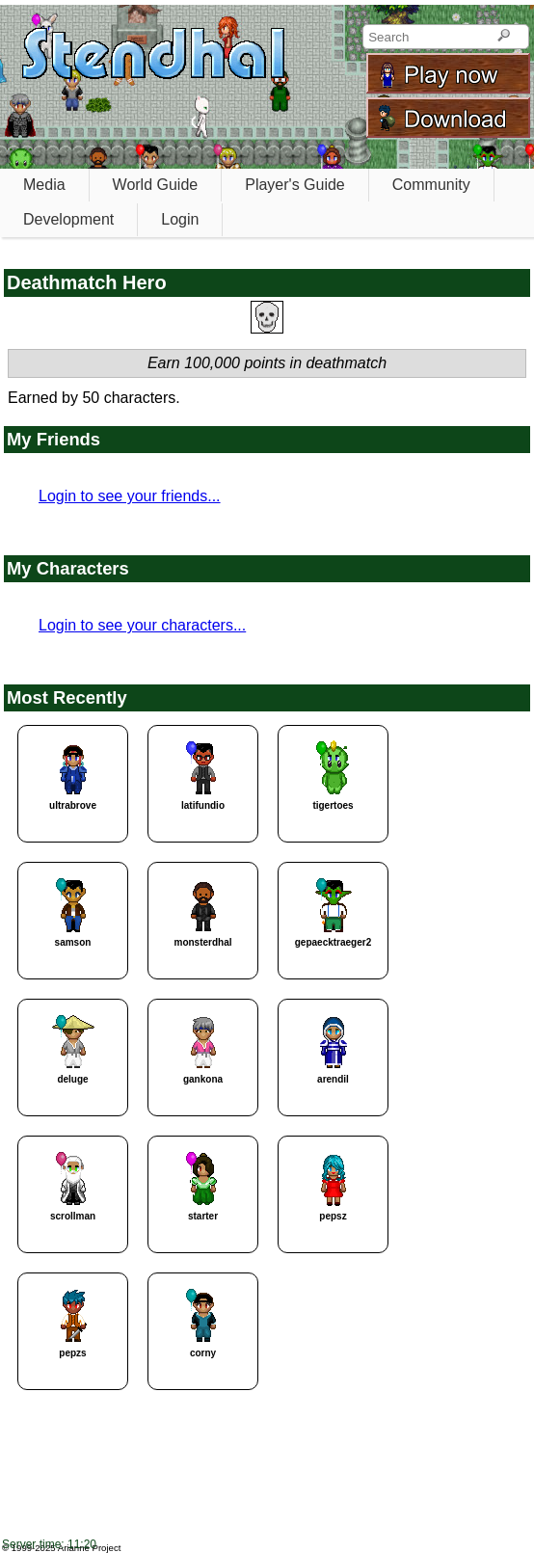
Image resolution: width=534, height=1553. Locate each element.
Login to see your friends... (130, 496)
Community (431, 184)
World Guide (156, 184)
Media (44, 184)
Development (68, 219)
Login (180, 219)
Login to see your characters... (142, 625)
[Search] (504, 36)
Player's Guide (295, 184)
